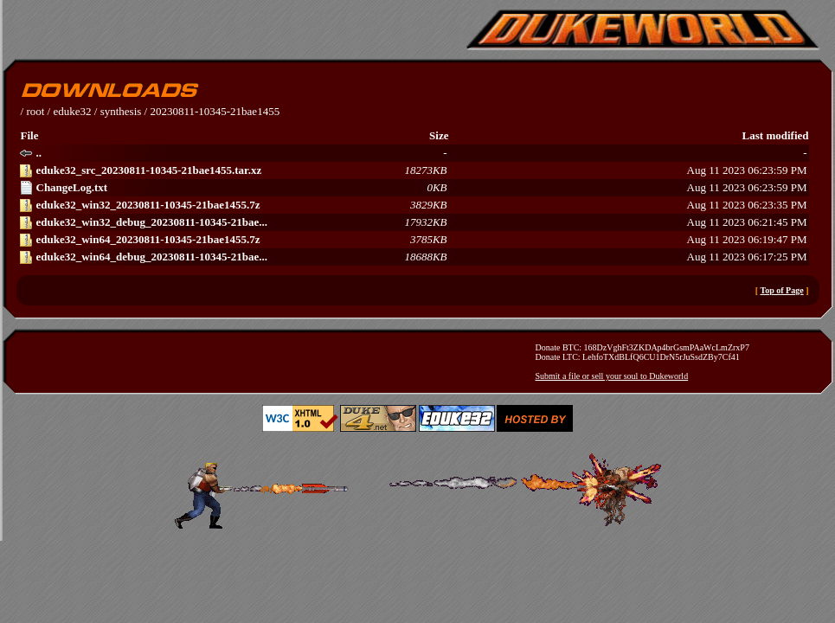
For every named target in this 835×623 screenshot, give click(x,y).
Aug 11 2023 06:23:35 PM (413, 205)
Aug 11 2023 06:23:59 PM (413, 170)
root (35, 111)
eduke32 (72, 111)
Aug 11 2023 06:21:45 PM (413, 222)
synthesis (121, 111)
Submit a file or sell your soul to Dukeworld (612, 376)
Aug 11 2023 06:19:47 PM (413, 240)
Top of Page (781, 290)
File (30, 135)
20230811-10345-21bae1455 (214, 111)
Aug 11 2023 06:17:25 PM (413, 257)
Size (438, 135)
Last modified (775, 135)
